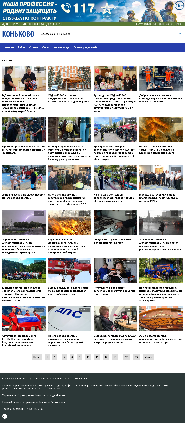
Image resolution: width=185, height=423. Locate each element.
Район (21, 47)
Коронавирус (61, 47)
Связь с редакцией (85, 47)
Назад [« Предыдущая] (36, 357)
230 (137, 357)
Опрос (46, 47)
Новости (9, 47)
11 (97, 357)
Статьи (33, 47)
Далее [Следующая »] (148, 357)
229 (126, 357)
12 (106, 357)
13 (115, 357)
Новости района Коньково (55, 34)
